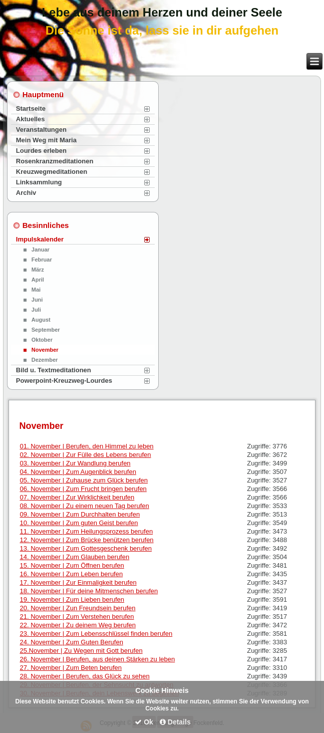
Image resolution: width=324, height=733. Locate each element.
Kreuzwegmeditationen (51, 171)
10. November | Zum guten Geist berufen (79, 523)
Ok (144, 722)
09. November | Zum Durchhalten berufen (80, 514)
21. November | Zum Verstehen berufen (77, 616)
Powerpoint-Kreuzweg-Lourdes (64, 380)
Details (175, 722)
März (38, 270)
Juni (37, 300)
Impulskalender (40, 239)
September (46, 330)
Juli (36, 310)
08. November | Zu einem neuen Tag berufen (84, 506)
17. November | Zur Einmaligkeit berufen (78, 582)
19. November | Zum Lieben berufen (72, 599)
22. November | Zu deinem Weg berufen (77, 625)
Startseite (31, 108)
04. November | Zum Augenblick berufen (78, 471)
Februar (42, 260)
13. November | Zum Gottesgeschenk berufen (86, 548)
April (38, 280)
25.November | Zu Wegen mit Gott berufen (81, 650)
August (41, 320)
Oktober (42, 340)
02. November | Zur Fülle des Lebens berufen (85, 454)
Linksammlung (39, 182)
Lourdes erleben (41, 150)
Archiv (26, 192)
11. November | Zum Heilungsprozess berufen (86, 531)
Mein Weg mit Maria (46, 140)
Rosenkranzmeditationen (55, 161)
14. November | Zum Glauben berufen (74, 557)
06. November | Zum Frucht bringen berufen (83, 489)
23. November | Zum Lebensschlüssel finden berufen (96, 633)
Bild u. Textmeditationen (53, 370)
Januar (41, 250)
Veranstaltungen (41, 129)
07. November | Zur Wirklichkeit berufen (77, 497)
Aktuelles (30, 119)
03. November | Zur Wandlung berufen (75, 463)
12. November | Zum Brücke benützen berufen (86, 540)
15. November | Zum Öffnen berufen (72, 565)
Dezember (45, 360)
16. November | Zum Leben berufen (71, 574)
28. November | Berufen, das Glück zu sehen (84, 676)
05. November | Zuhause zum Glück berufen (84, 480)
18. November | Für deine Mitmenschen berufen (89, 591)
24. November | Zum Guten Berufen (71, 642)
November (45, 350)
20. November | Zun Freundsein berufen (77, 608)
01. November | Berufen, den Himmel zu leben (86, 446)
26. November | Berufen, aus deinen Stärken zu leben (97, 659)
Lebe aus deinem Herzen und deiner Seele (162, 12)
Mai (36, 290)
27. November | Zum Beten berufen (71, 667)
